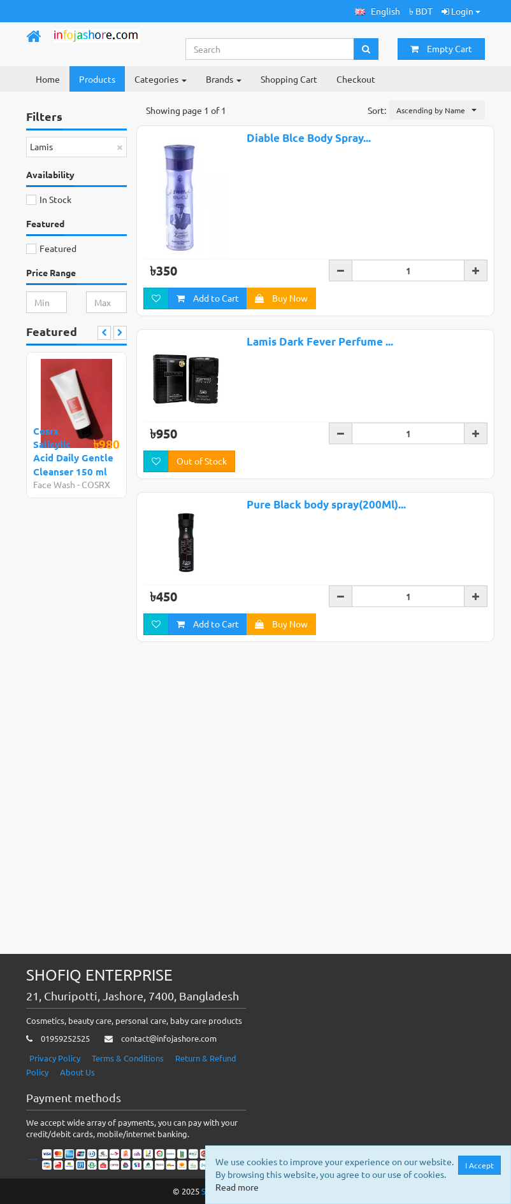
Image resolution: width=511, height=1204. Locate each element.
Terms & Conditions (128, 1058)
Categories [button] (160, 79)
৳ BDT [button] (421, 11)
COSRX (96, 484)
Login (461, 11)
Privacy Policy (54, 1058)
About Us (77, 1072)
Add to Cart (207, 298)
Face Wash (54, 484)
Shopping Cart (289, 79)
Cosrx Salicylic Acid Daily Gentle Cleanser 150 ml (73, 451)
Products (97, 79)
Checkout (355, 79)
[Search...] (270, 49)
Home (48, 79)
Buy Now (281, 298)
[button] (377, 11)
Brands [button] (223, 79)
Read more (237, 1187)
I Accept (479, 1165)
